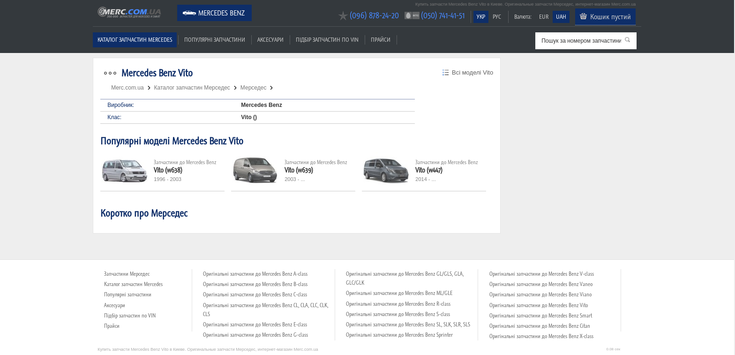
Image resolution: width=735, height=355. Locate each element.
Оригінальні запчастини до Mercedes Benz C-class (255, 294)
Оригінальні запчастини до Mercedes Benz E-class (255, 324)
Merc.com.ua (127, 87)
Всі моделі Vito (472, 72)
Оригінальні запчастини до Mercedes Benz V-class (541, 274)
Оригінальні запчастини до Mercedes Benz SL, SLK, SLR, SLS (408, 324)
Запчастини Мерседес (127, 274)
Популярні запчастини (214, 39)
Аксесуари (270, 39)
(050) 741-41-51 (443, 15)
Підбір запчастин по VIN (327, 39)
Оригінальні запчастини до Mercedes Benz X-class (541, 336)
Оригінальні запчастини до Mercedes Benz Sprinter (399, 335)
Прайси (380, 39)
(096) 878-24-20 (374, 15)
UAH (561, 16)
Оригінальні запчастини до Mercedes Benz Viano (540, 294)
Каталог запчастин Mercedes (135, 39)
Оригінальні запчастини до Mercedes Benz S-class (398, 314)
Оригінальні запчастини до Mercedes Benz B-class (255, 284)
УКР (481, 16)
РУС (497, 16)
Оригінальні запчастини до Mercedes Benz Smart (540, 315)
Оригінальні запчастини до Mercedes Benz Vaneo (540, 284)
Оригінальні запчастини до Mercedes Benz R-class (398, 304)
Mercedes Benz (221, 12)
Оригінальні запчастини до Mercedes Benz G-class (255, 335)
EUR (543, 16)
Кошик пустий (610, 16)
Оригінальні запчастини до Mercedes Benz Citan (539, 326)
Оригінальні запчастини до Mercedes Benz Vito (538, 305)
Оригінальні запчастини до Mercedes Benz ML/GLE (399, 293)
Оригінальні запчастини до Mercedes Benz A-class (255, 274)
